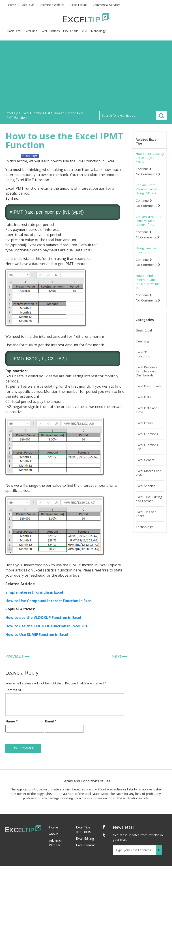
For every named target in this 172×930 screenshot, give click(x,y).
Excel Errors (144, 423)
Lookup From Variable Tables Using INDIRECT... (148, 189)
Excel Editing (85, 838)
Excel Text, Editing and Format (149, 499)
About (53, 834)
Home (13, 5)
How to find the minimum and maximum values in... (148, 282)
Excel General (145, 460)
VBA (84, 31)
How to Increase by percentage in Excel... (150, 158)
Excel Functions (50, 31)
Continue (144, 169)
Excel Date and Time (146, 410)
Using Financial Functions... (146, 250)
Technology (98, 31)
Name (11, 721)
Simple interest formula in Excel (34, 592)
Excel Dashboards (149, 386)
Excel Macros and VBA (148, 473)
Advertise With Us (55, 5)
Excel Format (85, 845)
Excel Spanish (145, 486)
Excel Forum (81, 5)
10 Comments (147, 237)
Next (116, 656)
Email (50, 721)
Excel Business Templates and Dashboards (146, 371)
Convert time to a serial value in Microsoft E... (148, 221)
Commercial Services (110, 5)
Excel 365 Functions (143, 354)
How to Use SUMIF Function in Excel (36, 634)
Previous (14, 656)
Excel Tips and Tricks (146, 514)
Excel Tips (31, 31)
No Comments (148, 174)
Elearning (142, 341)
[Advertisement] (86, 77)
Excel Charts (70, 31)
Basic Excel (14, 31)
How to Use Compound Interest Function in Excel (48, 600)
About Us (30, 5)
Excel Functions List (147, 447)
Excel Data (143, 397)
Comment (13, 690)
